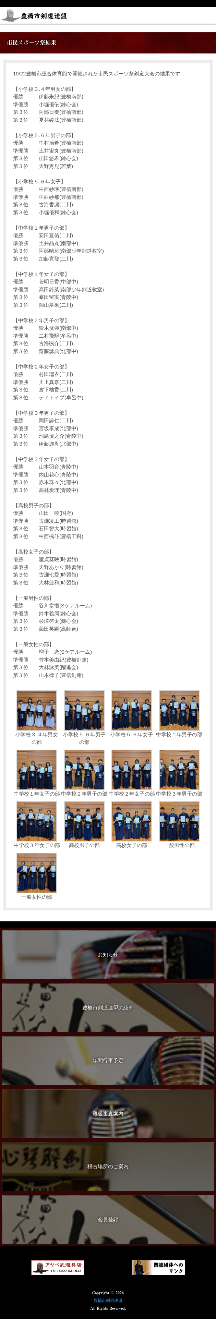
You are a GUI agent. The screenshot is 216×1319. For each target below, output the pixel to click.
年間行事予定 (108, 1060)
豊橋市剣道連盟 (108, 1300)
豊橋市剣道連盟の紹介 (108, 1008)
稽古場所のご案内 (108, 1166)
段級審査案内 (108, 1113)
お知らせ (108, 954)
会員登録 (108, 1219)
